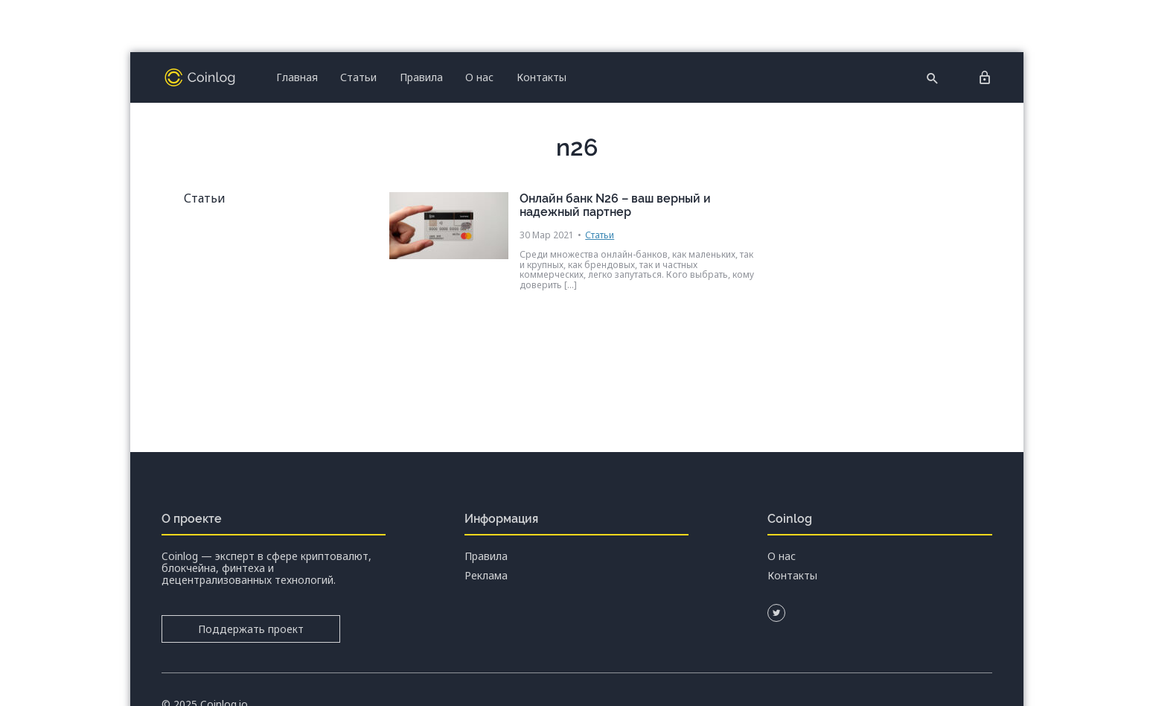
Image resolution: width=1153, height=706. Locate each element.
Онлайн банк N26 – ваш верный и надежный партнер (615, 205)
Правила (421, 77)
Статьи (358, 77)
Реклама (486, 576)
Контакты (541, 77)
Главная (297, 77)
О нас (479, 77)
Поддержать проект (251, 629)
